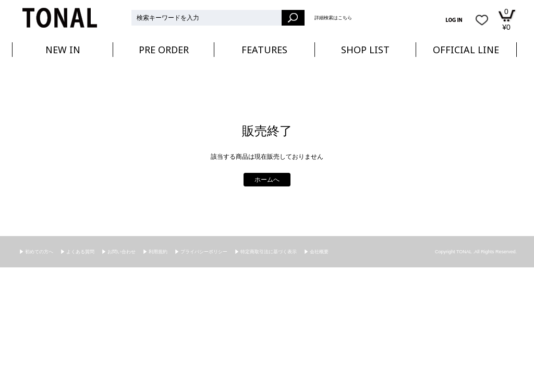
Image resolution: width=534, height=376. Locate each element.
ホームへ (267, 179)
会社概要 (319, 251)
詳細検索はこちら (333, 17)
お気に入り (482, 20)
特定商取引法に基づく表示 (268, 251)
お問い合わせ (121, 251)
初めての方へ (39, 251)
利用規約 (158, 251)
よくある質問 (80, 251)
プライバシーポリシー (203, 251)
